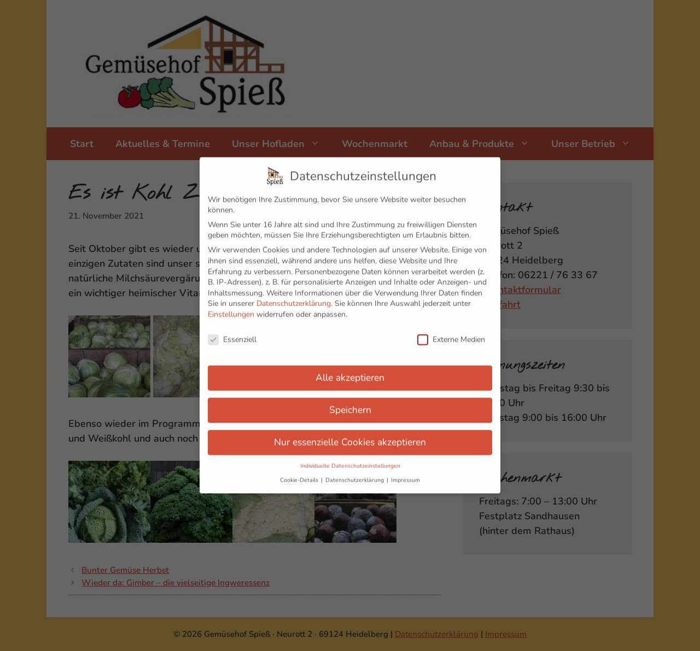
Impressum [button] (405, 472)
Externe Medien (451, 331)
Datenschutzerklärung (293, 295)
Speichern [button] (350, 401)
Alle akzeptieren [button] (350, 369)
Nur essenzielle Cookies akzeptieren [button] (350, 434)
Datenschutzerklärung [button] (355, 472)
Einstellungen (231, 306)
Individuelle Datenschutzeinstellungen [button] (350, 458)
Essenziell (232, 331)
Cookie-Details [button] (300, 472)
